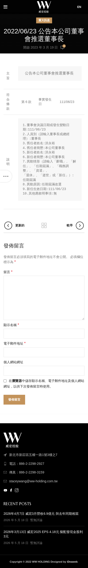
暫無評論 (36, 520)
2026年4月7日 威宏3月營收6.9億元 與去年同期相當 (41, 513)
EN (79, 7)
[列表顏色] (44, 463)
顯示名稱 (11, 325)
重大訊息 (44, 20)
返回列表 (44, 225)
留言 (8, 272)
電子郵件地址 (15, 343)
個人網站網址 (13, 362)
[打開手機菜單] (5, 7)
